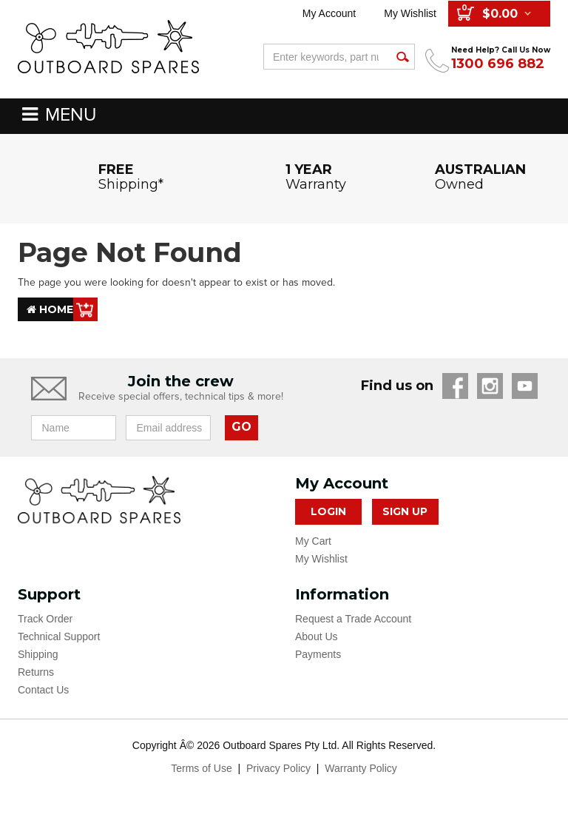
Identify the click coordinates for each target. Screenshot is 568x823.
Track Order (45, 619)
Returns (36, 672)
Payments (318, 654)
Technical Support (59, 636)
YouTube (525, 386)
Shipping (38, 654)
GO (241, 427)
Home (50, 309)
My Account (329, 13)
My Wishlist (410, 13)
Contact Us (43, 690)
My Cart (313, 541)
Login (328, 511)
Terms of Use (201, 768)
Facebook (455, 386)
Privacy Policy (278, 768)
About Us (316, 636)
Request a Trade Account (353, 619)
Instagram (490, 386)
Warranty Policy (361, 768)
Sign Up (404, 511)
